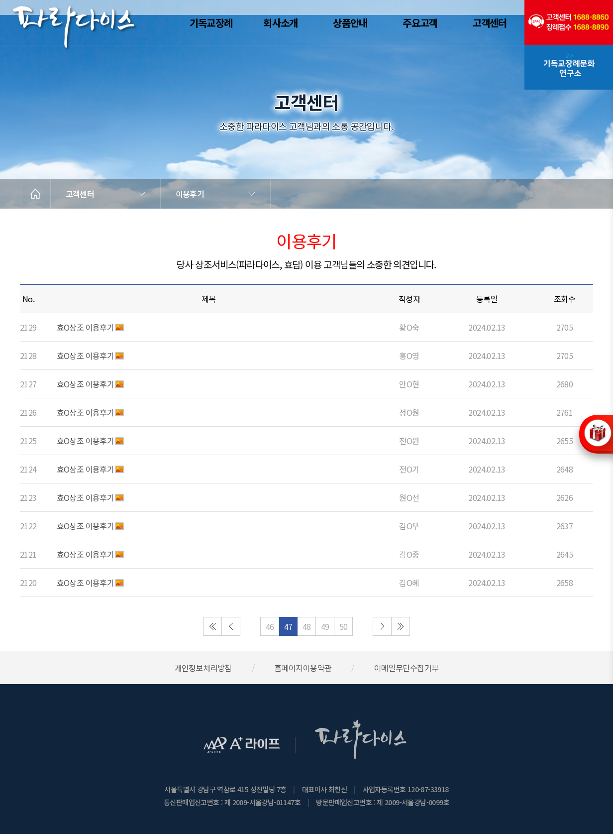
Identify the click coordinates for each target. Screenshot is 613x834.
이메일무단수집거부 (406, 668)
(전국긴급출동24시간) (568, 22)
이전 (231, 626)
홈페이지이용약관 (302, 668)
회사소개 (280, 22)
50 (343, 626)
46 (270, 626)
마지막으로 (400, 626)
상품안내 (350, 22)
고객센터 (489, 22)
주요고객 (420, 22)
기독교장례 (211, 22)
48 (307, 626)
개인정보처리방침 (203, 668)
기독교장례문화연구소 (568, 67)
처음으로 (212, 626)
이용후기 (190, 194)
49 (325, 626)
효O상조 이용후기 (85, 327)
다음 (382, 626)
